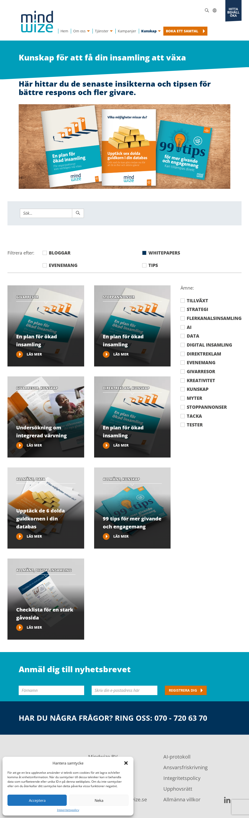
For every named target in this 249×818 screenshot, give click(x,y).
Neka (99, 800)
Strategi (197, 309)
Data (193, 336)
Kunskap (197, 389)
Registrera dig (183, 690)
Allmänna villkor (181, 799)
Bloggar (59, 253)
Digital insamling (209, 345)
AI (189, 327)
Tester (195, 424)
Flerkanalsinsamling (214, 318)
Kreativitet (201, 380)
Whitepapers (164, 253)
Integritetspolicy (68, 810)
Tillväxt (197, 300)
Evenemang (63, 265)
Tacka (194, 416)
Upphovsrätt (177, 788)
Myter (194, 398)
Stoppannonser (207, 407)
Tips (153, 265)
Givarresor (201, 371)
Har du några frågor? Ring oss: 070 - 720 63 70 (113, 718)
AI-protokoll (176, 756)
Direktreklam (204, 354)
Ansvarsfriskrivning (185, 767)
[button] (126, 763)
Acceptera (37, 800)
